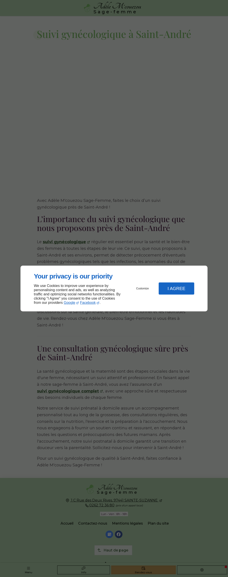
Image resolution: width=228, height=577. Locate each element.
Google (69, 302)
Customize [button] (142, 288)
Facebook (88, 302)
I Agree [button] (176, 288)
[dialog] (114, 289)
